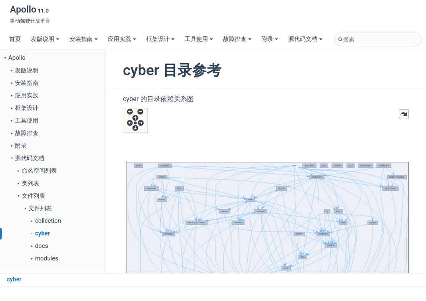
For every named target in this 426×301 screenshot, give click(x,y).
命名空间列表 (39, 170)
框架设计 (160, 39)
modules (46, 258)
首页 (15, 39)
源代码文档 (305, 39)
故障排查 (237, 39)
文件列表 (33, 195)
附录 (269, 39)
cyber (42, 233)
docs (41, 246)
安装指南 (83, 39)
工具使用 (199, 39)
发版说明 (45, 39)
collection (48, 220)
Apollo (16, 57)
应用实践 (122, 39)
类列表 (30, 183)
